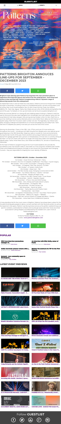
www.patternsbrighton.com (33, 217)
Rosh (19, 84)
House (2, 84)
